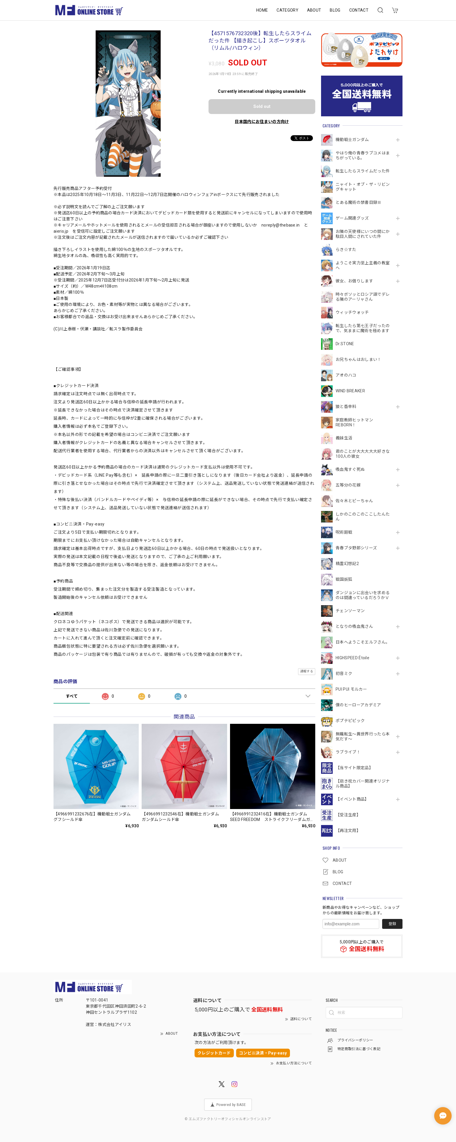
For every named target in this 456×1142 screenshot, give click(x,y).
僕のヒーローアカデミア (358, 705)
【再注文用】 (348, 830)
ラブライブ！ (348, 752)
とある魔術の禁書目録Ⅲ (361, 202)
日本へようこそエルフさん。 (363, 642)
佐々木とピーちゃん (354, 500)
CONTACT (358, 10)
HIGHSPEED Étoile (352, 657)
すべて (72, 696)
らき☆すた (346, 249)
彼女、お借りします (354, 281)
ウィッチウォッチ (352, 312)
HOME (262, 10)
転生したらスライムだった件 (363, 171)
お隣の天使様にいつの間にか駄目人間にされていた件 (363, 234)
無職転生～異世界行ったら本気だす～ (363, 736)
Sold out (261, 106)
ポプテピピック (350, 720)
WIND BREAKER (350, 391)
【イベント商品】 (352, 799)
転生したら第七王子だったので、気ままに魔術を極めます (363, 328)
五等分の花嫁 (348, 485)
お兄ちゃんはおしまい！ (359, 359)
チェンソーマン (350, 610)
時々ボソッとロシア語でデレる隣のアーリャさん (363, 297)
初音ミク (344, 673)
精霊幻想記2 (347, 563)
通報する (306, 671)
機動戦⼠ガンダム (352, 139)
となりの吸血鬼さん (354, 626)
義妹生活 (344, 438)
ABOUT (314, 10)
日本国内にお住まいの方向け (262, 121)
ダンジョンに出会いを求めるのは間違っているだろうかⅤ (363, 595)
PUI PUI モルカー (351, 689)
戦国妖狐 (344, 579)
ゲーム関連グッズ (352, 218)
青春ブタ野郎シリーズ (356, 548)
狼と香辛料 (346, 406)
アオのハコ (346, 375)
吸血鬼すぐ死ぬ (350, 469)
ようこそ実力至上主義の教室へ (363, 265)
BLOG (335, 10)
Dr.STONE (345, 343)
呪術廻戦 (344, 532)
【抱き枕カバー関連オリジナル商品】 (363, 783)
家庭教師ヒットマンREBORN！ (354, 422)
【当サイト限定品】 (354, 767)
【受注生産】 (348, 815)
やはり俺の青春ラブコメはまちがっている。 (363, 155)
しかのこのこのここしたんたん (363, 516)
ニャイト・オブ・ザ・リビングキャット (363, 187)
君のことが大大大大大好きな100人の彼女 (363, 454)
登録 (392, 924)
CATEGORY (287, 10)
